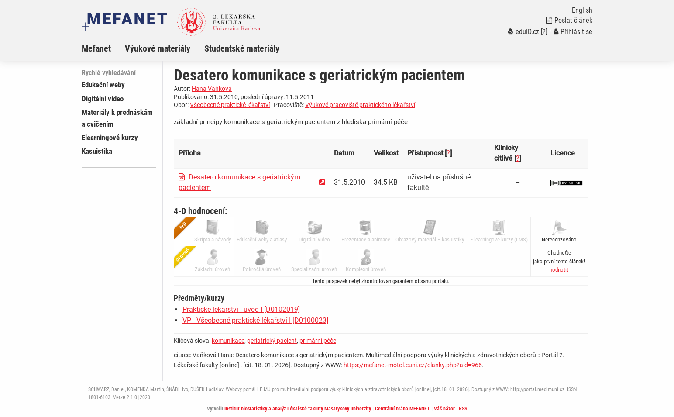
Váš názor (444, 409)
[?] (544, 32)
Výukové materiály (157, 48)
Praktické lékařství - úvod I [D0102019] (241, 309)
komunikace (228, 340)
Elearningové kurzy (110, 137)
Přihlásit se (573, 32)
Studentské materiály (241, 48)
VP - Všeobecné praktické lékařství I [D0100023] (255, 320)
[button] (559, 269)
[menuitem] (103, 48)
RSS (463, 409)
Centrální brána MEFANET (402, 409)
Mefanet (96, 48)
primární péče (317, 340)
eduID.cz (523, 32)
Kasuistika (97, 151)
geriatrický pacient (272, 340)
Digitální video (103, 98)
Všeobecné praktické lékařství (230, 104)
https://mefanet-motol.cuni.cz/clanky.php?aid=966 (413, 365)
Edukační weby (103, 84)
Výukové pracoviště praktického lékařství (360, 104)
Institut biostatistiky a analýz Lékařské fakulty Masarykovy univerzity (297, 409)
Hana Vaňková (212, 88)
